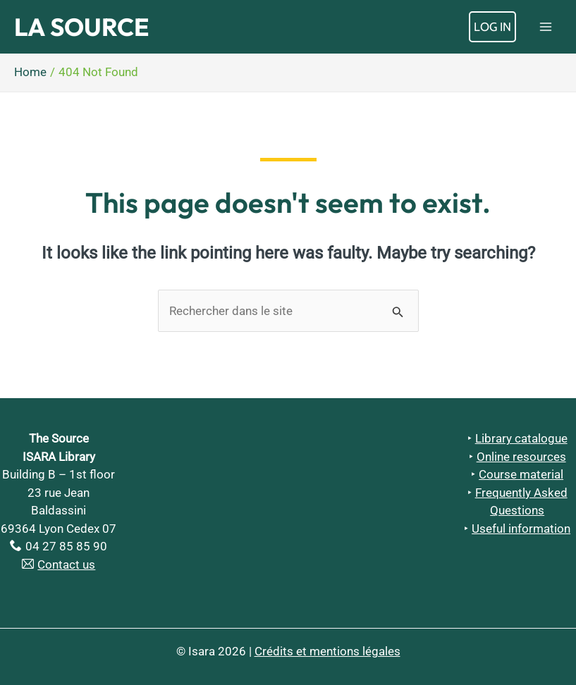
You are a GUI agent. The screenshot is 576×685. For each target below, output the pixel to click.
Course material (521, 474)
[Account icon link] (492, 26)
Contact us (66, 564)
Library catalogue (521, 438)
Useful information (521, 529)
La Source (81, 26)
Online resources (521, 457)
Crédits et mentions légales (327, 651)
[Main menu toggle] (546, 27)
